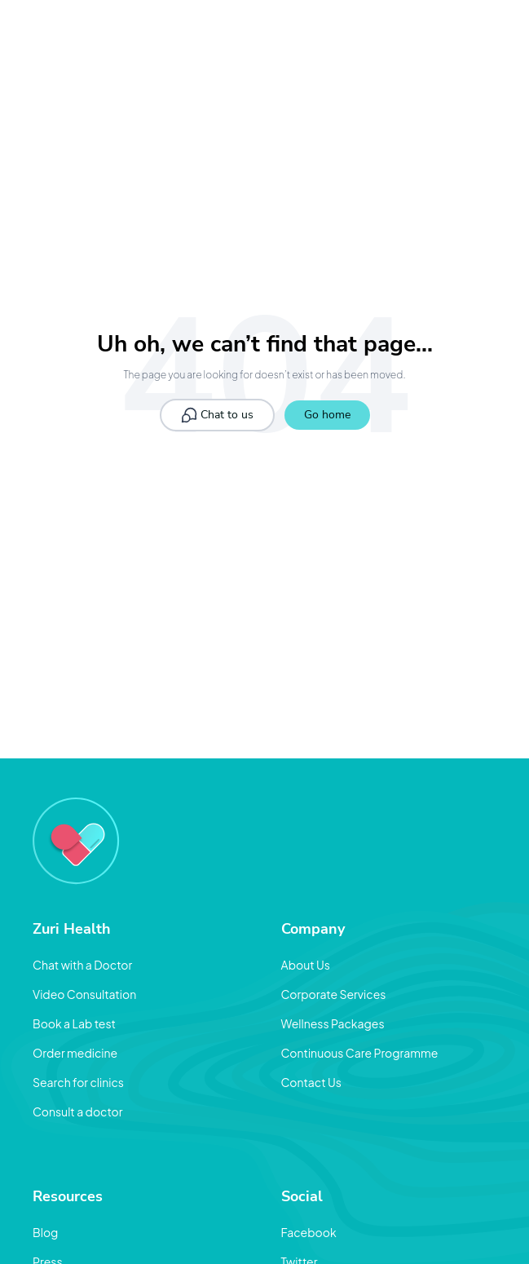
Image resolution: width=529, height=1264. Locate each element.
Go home (327, 414)
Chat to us (217, 415)
